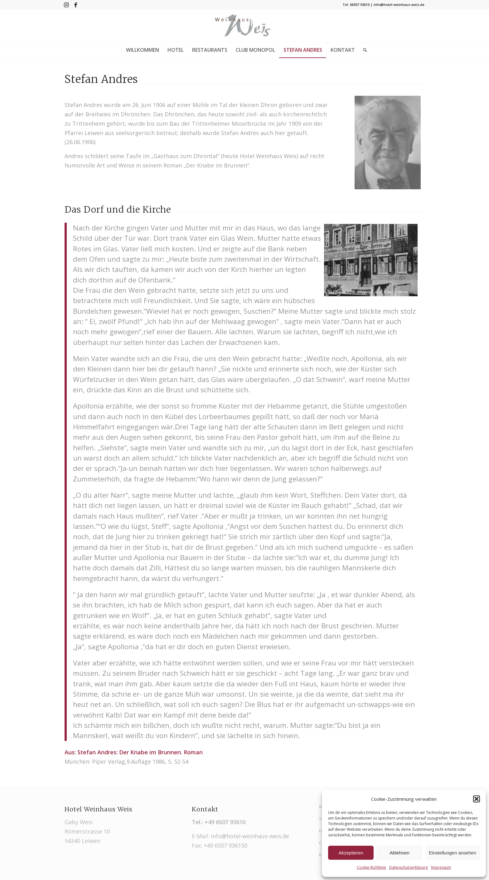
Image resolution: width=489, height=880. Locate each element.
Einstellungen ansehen (452, 852)
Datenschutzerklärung (408, 867)
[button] (476, 799)
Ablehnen (399, 852)
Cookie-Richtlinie (371, 867)
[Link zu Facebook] (75, 4)
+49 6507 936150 (225, 845)
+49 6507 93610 (225, 822)
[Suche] (363, 50)
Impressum (441, 867)
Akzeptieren (350, 852)
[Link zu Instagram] (66, 4)
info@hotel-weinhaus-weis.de (250, 836)
